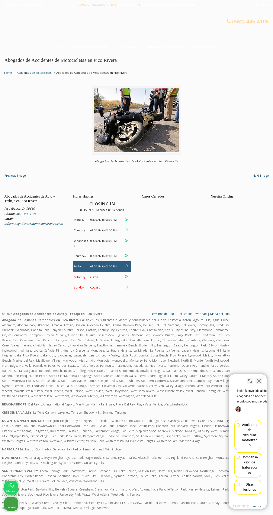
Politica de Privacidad (192, 314)
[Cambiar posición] (250, 378)
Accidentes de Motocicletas (34, 73)
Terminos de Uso (162, 314)
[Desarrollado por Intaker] (236, 506)
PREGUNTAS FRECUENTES (23, 4)
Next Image (261, 175)
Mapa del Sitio (220, 314)
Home (8, 73)
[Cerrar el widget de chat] (259, 378)
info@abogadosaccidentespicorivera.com (168, 4)
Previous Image (15, 175)
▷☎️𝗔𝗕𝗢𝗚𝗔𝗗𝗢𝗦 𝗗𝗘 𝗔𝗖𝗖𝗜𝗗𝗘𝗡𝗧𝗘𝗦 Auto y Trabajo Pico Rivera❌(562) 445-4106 (136, 26)
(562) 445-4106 (126, 4)
